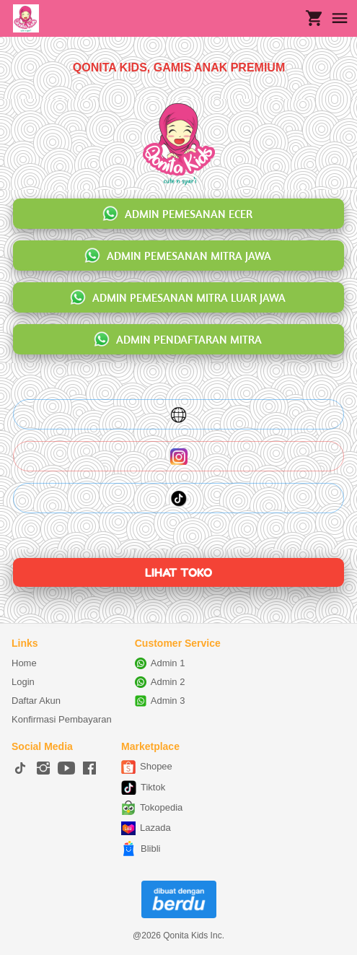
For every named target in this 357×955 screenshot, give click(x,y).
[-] (20, 768)
